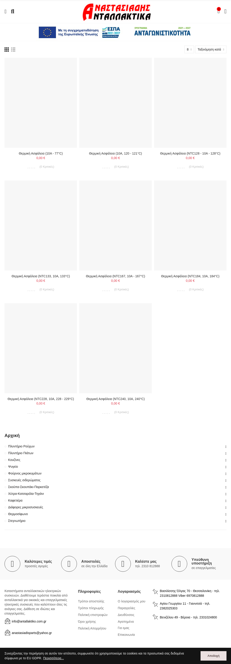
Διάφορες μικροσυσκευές (25, 507)
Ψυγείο (13, 466)
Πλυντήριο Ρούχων (21, 446)
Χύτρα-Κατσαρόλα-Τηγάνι (26, 493)
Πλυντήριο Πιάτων (20, 453)
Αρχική (12, 435)
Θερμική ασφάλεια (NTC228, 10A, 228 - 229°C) (40, 399)
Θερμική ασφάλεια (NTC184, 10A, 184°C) (190, 276)
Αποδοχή (213, 655)
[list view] (7, 49)
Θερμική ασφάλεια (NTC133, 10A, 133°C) (41, 276)
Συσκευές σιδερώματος (24, 480)
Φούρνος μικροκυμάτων (25, 473)
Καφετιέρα (15, 500)
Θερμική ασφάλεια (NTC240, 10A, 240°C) (115, 399)
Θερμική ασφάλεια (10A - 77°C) (41, 153)
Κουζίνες (14, 460)
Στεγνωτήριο (16, 521)
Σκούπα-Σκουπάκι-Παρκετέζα (28, 487)
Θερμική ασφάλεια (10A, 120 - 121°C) (115, 153)
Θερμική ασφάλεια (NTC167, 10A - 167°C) (115, 276)
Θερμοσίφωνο (18, 514)
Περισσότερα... (53, 658)
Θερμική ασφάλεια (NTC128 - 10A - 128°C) (190, 153)
